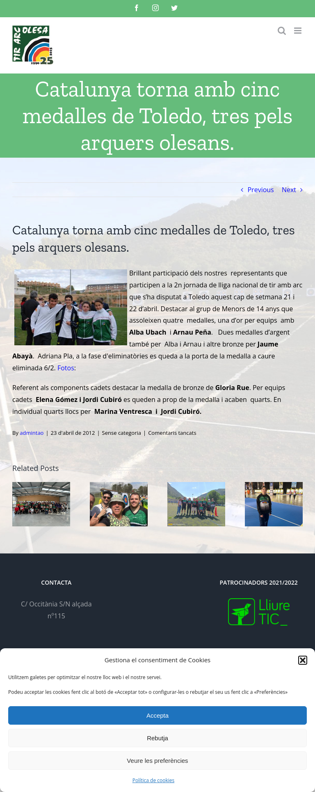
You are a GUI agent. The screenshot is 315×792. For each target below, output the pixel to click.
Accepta (157, 715)
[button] (303, 660)
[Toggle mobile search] (282, 30)
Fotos (65, 367)
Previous (260, 189)
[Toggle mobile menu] (298, 30)
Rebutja (157, 738)
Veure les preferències (157, 760)
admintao (31, 432)
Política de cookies (153, 780)
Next (289, 189)
